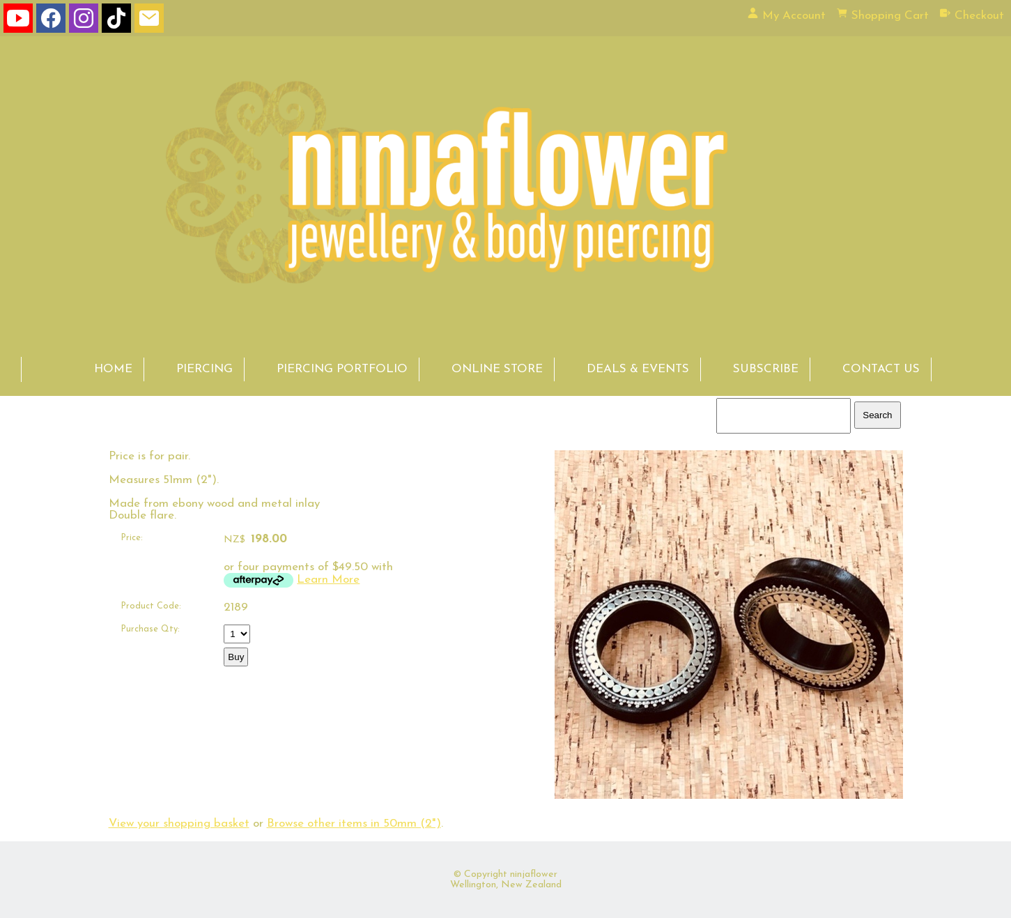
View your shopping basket (179, 823)
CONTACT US (881, 369)
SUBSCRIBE (765, 369)
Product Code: (151, 606)
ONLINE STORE (497, 369)
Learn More (328, 580)
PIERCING (204, 369)
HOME (113, 369)
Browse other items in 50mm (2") (354, 823)
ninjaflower (533, 874)
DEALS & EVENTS (638, 369)
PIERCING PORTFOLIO (342, 369)
